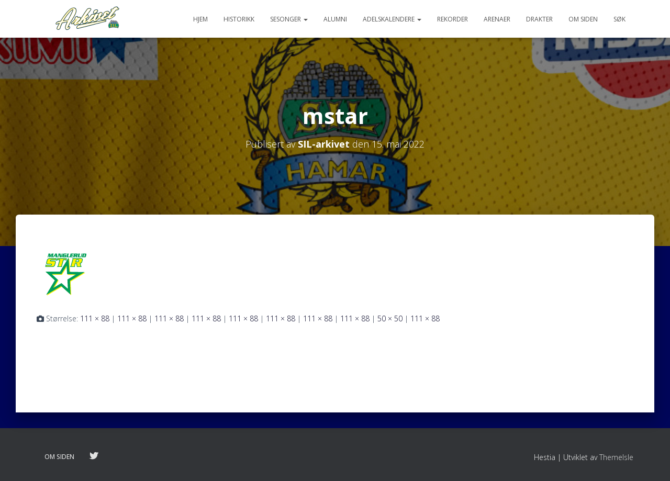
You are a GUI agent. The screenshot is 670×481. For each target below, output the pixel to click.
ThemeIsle (616, 457)
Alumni (335, 19)
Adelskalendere (392, 19)
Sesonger (289, 19)
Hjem (200, 19)
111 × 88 (94, 318)
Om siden (583, 19)
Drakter (539, 19)
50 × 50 (390, 318)
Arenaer (497, 19)
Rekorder (452, 19)
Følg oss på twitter (93, 456)
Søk (619, 19)
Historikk (239, 19)
